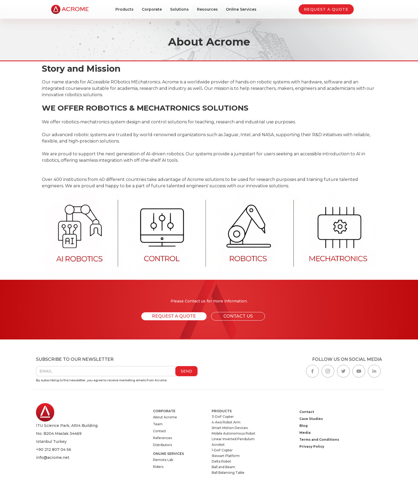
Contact (159, 431)
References (162, 438)
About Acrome (165, 417)
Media (305, 433)
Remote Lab (163, 460)
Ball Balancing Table (228, 473)
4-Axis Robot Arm (226, 422)
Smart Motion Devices (230, 428)
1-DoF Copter (222, 450)
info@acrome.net (52, 457)
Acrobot (218, 445)
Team (158, 424)
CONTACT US (238, 316)
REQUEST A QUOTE (326, 9)
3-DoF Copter (223, 417)
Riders (158, 467)
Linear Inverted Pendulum (233, 439)
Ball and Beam (223, 467)
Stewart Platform (226, 456)
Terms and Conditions (319, 440)
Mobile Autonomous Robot (233, 433)
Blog (303, 426)
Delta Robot (221, 461)
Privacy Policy (311, 446)
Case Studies (311, 419)
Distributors (162, 445)
